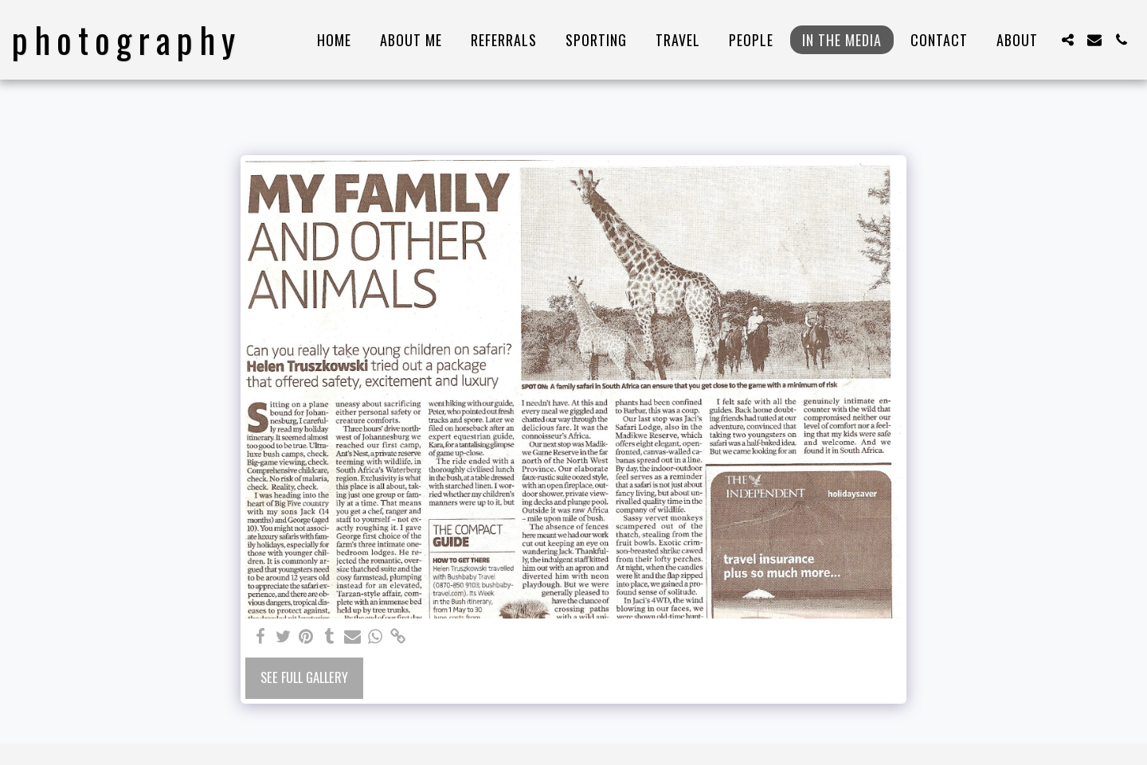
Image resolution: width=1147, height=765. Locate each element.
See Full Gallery (304, 677)
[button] (1067, 40)
